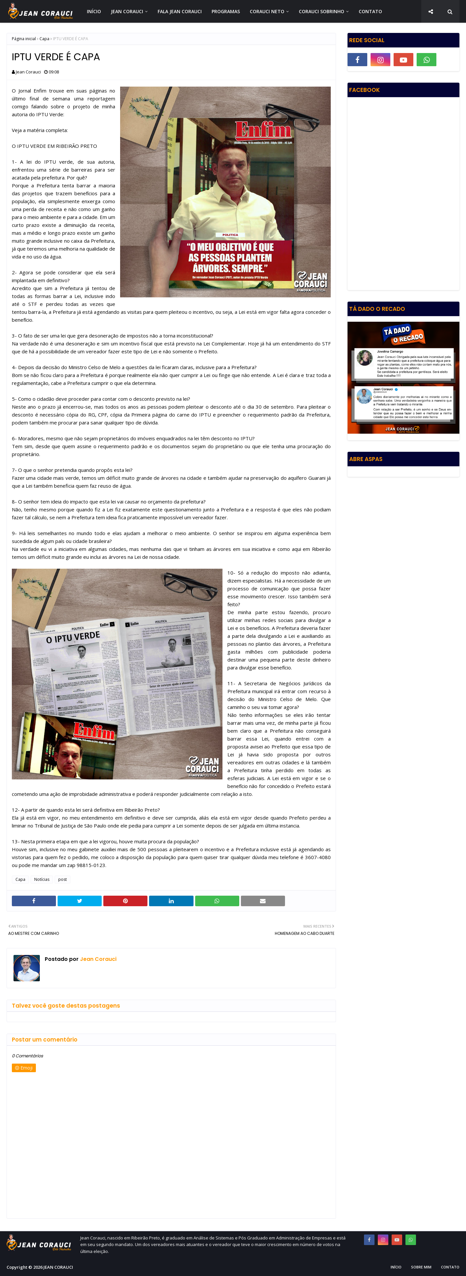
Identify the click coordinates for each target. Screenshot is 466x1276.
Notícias (41, 879)
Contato (450, 1266)
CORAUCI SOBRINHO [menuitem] (321, 11)
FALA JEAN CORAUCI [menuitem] (180, 11)
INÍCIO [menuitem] (94, 11)
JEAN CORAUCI (58, 1267)
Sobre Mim (421, 1266)
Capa (44, 38)
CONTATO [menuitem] (370, 11)
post (62, 879)
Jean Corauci (28, 72)
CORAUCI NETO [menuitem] (267, 11)
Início (396, 1266)
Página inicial (24, 38)
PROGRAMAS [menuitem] (226, 11)
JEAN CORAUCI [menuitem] (127, 11)
